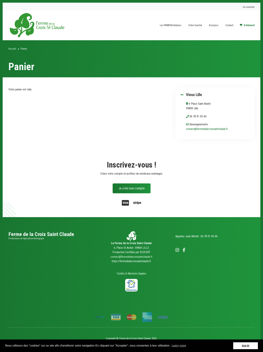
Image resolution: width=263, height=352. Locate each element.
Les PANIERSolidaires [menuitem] (170, 25)
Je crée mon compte (131, 188)
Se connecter (249, 7)
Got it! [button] (245, 345)
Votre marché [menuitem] (195, 25)
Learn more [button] (179, 345)
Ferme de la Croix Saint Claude (41, 234)
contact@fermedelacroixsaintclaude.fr (207, 129)
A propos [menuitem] (213, 25)
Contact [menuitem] (229, 25)
